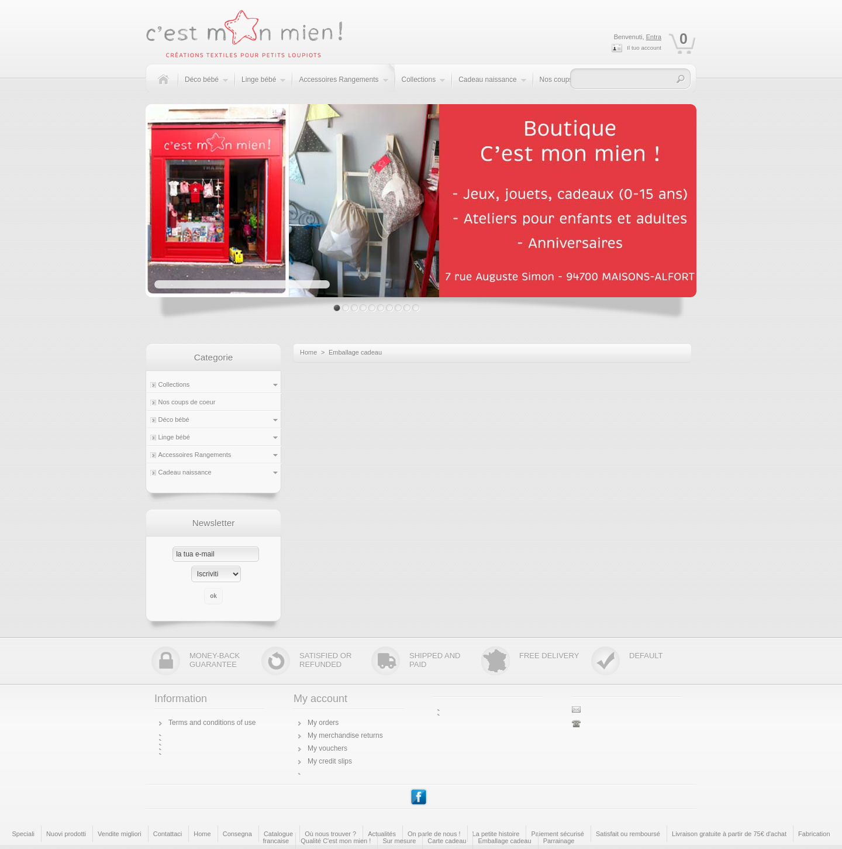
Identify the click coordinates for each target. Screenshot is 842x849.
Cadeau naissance (492, 85)
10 (416, 308)
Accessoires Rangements (343, 85)
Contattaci (167, 833)
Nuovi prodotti (66, 833)
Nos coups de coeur (187, 401)
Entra (653, 36)
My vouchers (327, 748)
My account (320, 698)
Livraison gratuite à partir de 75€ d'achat (729, 833)
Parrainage (559, 840)
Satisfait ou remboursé (628, 833)
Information (180, 698)
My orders (323, 723)
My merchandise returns (345, 735)
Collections (424, 85)
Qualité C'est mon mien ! (336, 840)
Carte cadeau (446, 840)
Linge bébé (263, 85)
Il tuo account (644, 47)
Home (308, 352)
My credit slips (330, 761)
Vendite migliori (120, 833)
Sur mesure (399, 840)
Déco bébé (207, 85)
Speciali (23, 833)
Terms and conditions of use (212, 723)
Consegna (237, 833)
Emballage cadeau (504, 840)
